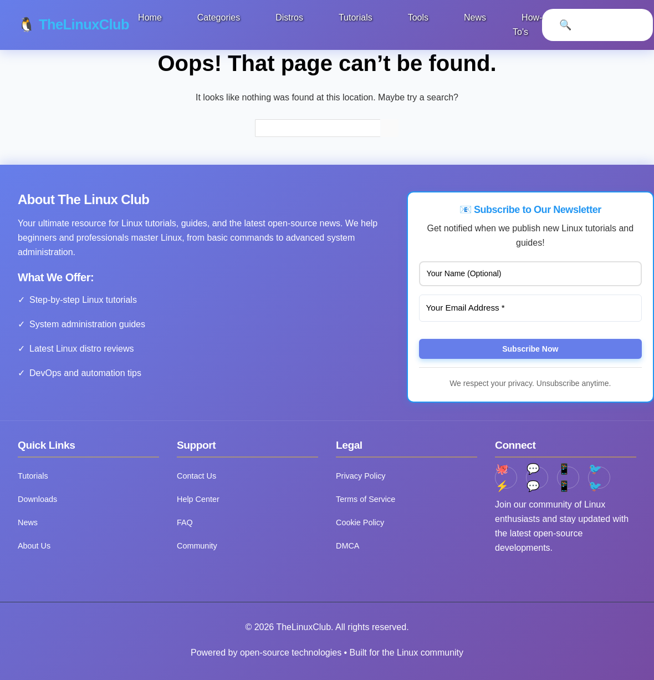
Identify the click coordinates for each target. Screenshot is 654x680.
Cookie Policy (360, 522)
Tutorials (356, 17)
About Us (34, 545)
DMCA (347, 545)
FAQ (185, 522)
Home (151, 17)
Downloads (37, 499)
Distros (290, 17)
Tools (418, 17)
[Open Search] (566, 25)
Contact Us (196, 475)
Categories (219, 17)
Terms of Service (365, 499)
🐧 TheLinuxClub (74, 24)
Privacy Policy (361, 475)
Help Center (198, 499)
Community (197, 545)
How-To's (528, 25)
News (476, 17)
